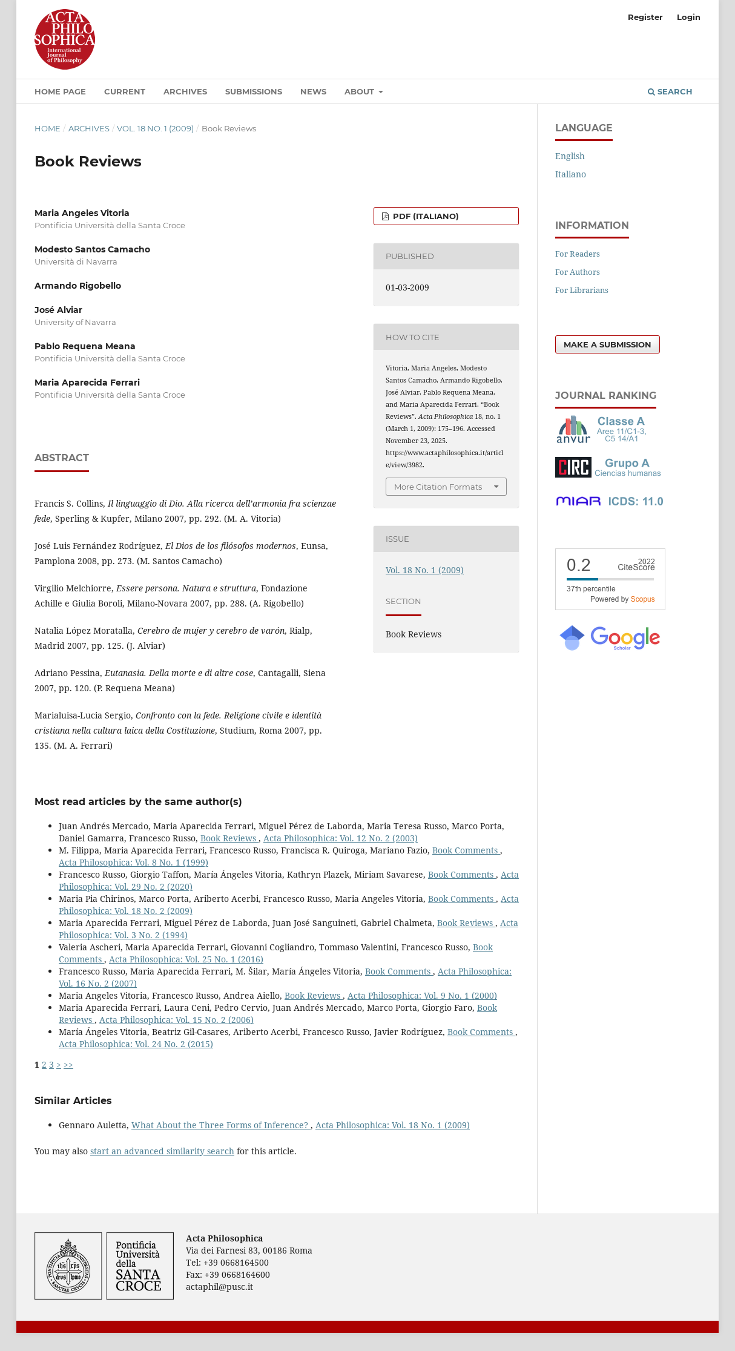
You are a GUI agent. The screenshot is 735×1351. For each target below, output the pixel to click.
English (570, 156)
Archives (185, 91)
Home (48, 128)
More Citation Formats (438, 486)
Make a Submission (607, 344)
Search (670, 91)
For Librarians (581, 289)
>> (68, 1064)
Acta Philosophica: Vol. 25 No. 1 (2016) (186, 959)
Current (124, 91)
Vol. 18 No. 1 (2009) (155, 128)
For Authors (577, 271)
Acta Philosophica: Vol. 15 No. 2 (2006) (176, 1019)
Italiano (570, 174)
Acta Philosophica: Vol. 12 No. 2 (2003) (340, 838)
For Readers (577, 253)
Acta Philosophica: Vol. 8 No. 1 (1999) (133, 862)
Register (645, 17)
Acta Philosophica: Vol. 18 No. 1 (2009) (392, 1125)
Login (688, 17)
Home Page (60, 91)
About (360, 91)
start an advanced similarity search (162, 1151)
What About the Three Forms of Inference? (221, 1125)
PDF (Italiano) (425, 216)
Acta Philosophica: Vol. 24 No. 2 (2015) (136, 1044)
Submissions (253, 91)
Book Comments (466, 850)
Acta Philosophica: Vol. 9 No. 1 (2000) (422, 995)
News (313, 91)
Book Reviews (229, 838)
